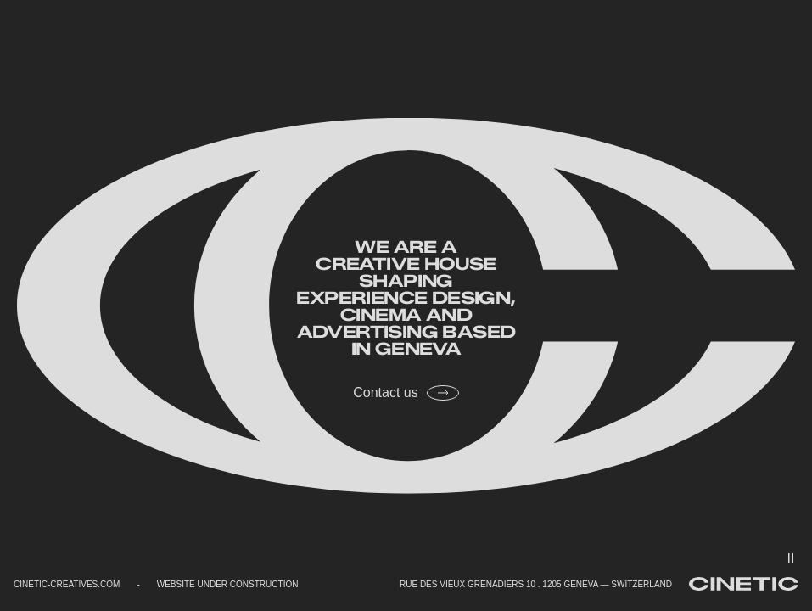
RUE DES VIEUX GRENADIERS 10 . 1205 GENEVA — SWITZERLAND (536, 584)
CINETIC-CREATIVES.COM (67, 584)
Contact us (405, 393)
